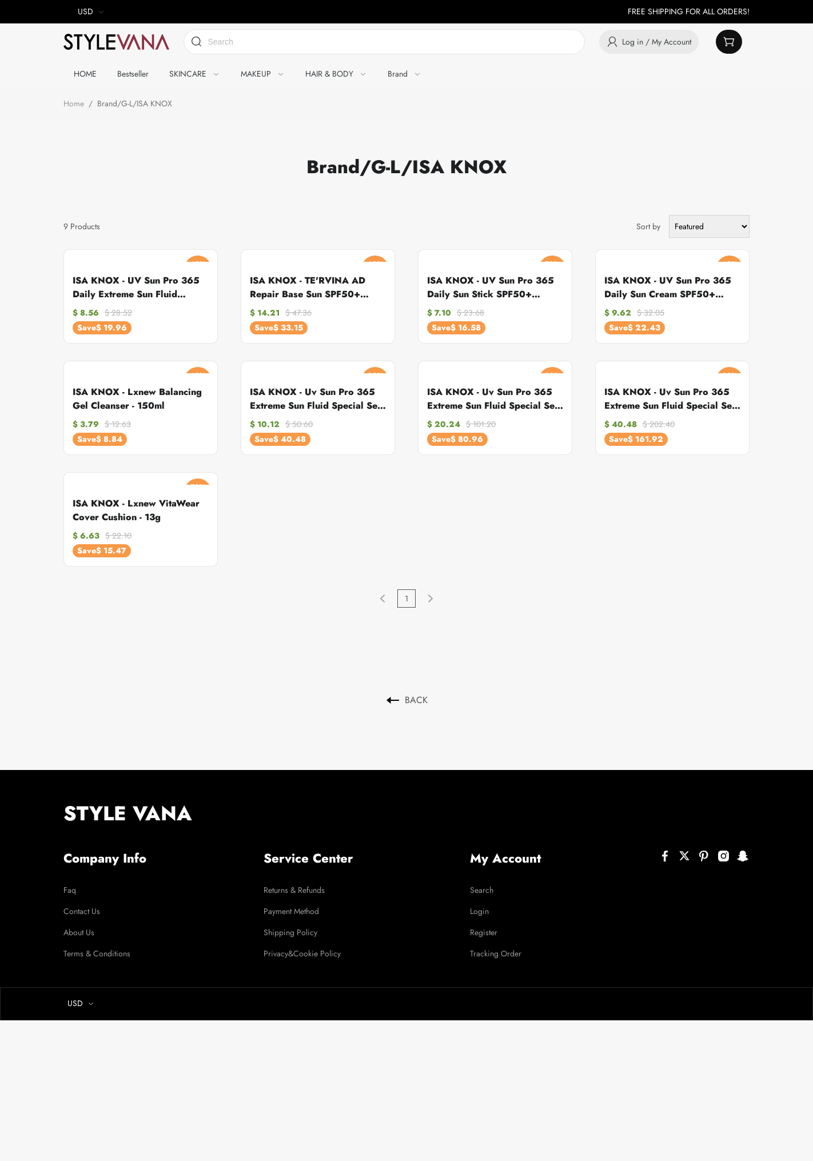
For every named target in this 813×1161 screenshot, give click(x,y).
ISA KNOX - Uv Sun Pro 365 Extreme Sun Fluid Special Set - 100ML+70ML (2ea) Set (495, 399)
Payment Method (291, 910)
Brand (398, 73)
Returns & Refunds (294, 889)
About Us (78, 931)
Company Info (105, 858)
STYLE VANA (127, 813)
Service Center (309, 858)
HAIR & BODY (329, 73)
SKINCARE (187, 73)
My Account (506, 858)
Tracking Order (496, 953)
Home (73, 103)
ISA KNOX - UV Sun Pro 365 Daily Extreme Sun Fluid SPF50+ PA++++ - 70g (136, 287)
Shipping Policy (290, 931)
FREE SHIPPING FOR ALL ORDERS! (689, 11)
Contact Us (81, 910)
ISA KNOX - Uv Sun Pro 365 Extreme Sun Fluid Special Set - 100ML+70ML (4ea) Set (672, 399)
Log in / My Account (649, 42)
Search (482, 889)
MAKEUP (256, 73)
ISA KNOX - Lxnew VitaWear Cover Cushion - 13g (136, 510)
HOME (85, 73)
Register (484, 931)
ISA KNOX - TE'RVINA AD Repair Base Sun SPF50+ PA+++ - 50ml (307, 287)
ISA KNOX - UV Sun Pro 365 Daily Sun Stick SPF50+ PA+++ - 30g (490, 287)
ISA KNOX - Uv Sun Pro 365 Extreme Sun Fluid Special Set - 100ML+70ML (317, 399)
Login (480, 910)
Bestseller (133, 73)
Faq (69, 889)
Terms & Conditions (96, 953)
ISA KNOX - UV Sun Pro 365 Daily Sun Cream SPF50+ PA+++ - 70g (667, 287)
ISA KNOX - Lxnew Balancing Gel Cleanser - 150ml (137, 398)
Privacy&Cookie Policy (302, 953)
